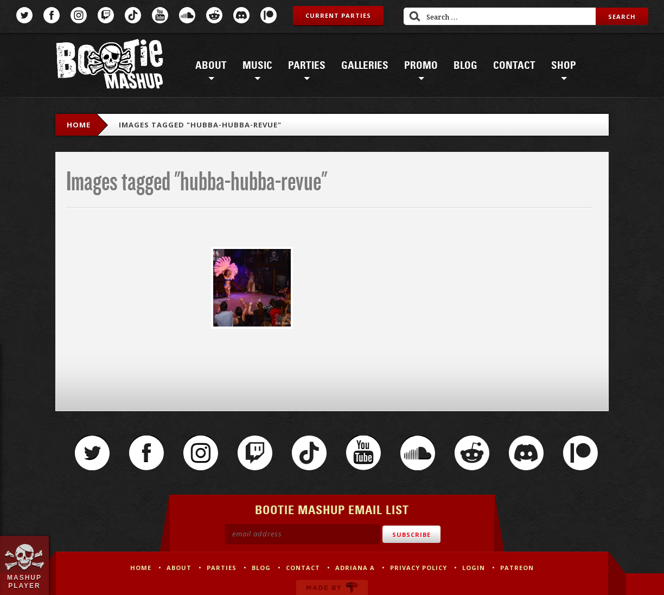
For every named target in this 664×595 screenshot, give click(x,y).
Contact (514, 66)
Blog (465, 66)
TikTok (133, 15)
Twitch (106, 15)
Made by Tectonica (332, 587)
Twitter (24, 15)
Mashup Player (24, 581)
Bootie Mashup (109, 66)
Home (79, 125)
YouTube (160, 15)
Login (473, 568)
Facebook (51, 15)
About (211, 66)
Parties (306, 66)
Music (257, 66)
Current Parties (338, 15)
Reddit (214, 15)
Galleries (364, 66)
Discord (241, 15)
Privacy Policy (418, 568)
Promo (421, 66)
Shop (563, 66)
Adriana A (355, 568)
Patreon (268, 15)
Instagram (79, 15)
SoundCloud (187, 15)
